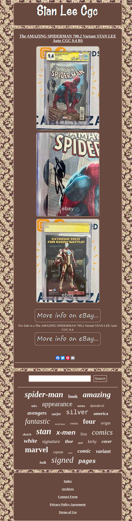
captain (58, 452)
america (101, 413)
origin (105, 423)
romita (74, 423)
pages (87, 461)
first (83, 434)
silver (77, 412)
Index (68, 481)
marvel (36, 449)
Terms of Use (68, 512)
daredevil (97, 406)
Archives (68, 489)
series (81, 406)
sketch (27, 434)
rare (70, 452)
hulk (43, 462)
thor (69, 441)
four (89, 421)
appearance (57, 404)
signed (62, 459)
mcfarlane (60, 424)
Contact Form (68, 496)
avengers (36, 413)
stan (43, 431)
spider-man (44, 394)
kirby (92, 441)
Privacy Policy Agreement (68, 504)
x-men (66, 432)
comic (84, 451)
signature (51, 441)
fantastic (37, 421)
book (73, 396)
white (30, 440)
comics (102, 432)
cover (107, 441)
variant (103, 451)
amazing (97, 394)
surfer (56, 414)
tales (34, 406)
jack (80, 442)
